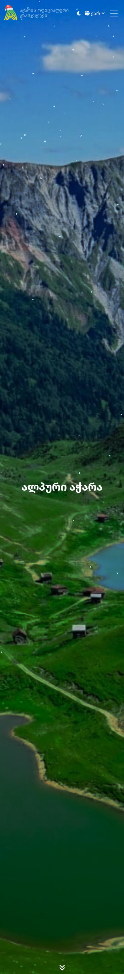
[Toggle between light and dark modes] (79, 13)
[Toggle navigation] (113, 13)
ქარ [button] (95, 13)
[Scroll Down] (62, 967)
